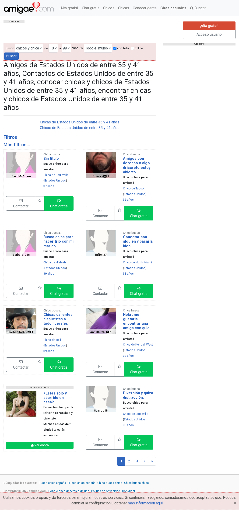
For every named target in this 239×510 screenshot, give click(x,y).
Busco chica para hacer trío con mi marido (58, 241)
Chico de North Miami (137, 262)
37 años (48, 186)
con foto (121, 48)
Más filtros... (17, 144)
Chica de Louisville (55, 175)
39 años (48, 273)
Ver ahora (40, 445)
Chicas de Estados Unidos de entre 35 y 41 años (79, 122)
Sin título (51, 158)
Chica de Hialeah (54, 262)
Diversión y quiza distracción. (138, 395)
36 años (128, 199)
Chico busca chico (109, 483)
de (46, 48)
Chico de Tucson (134, 188)
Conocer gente (145, 8)
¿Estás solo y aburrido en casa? (55, 397)
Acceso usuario (209, 34)
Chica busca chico (136, 483)
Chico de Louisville (135, 414)
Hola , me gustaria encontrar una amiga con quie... (137, 321)
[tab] (80, 137)
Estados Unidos (55, 180)
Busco (10, 48)
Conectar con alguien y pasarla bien (138, 241)
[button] (59, 203)
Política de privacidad (105, 491)
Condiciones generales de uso (68, 491)
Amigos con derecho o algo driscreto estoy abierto (137, 165)
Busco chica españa (52, 483)
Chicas (123, 8)
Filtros (10, 137)
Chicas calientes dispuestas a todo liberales (58, 319)
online (137, 48)
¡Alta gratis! (69, 8)
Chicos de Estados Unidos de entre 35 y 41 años (80, 128)
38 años (128, 273)
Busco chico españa (81, 483)
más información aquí (145, 503)
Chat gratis (90, 8)
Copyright (128, 491)
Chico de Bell (52, 340)
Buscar (198, 8)
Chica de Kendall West (138, 344)
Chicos (108, 8)
